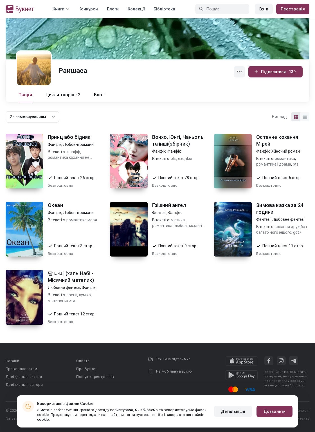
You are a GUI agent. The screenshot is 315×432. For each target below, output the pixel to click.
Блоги (113, 9)
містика (178, 220)
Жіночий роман (285, 151)
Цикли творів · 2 (63, 94)
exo (181, 158)
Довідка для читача (24, 377)
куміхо (85, 295)
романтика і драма (273, 164)
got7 (297, 232)
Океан (55, 205)
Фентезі (159, 212)
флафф (73, 152)
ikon (190, 158)
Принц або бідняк (69, 137)
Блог (99, 94)
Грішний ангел (169, 205)
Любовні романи (78, 144)
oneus (71, 295)
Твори (25, 94)
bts (173, 158)
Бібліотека (164, 9)
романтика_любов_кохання (178, 225)
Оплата (82, 361)
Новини (12, 361)
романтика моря (81, 220)
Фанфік (54, 144)
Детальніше (233, 411)
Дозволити (274, 411)
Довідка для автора (24, 384)
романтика (285, 158)
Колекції (136, 9)
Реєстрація (293, 9)
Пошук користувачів (95, 377)
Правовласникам (21, 369)
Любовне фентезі (288, 219)
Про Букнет (86, 369)
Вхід (263, 9)
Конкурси (88, 9)
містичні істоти (61, 300)
